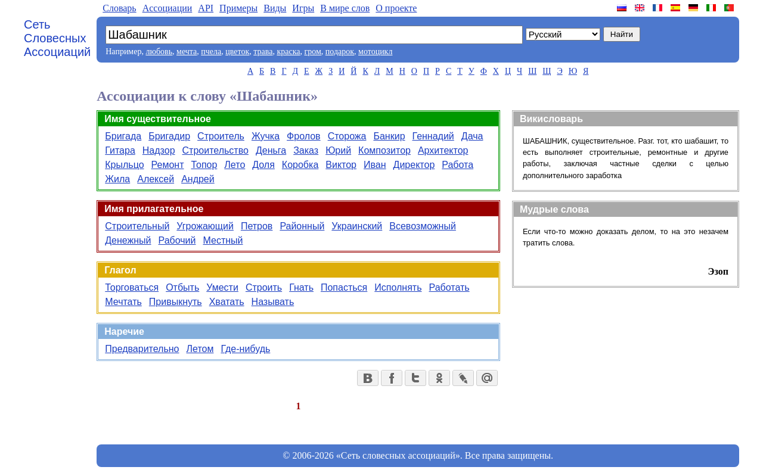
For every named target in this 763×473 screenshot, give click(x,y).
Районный (302, 226)
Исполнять (397, 287)
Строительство (215, 150)
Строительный (137, 226)
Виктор (340, 165)
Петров (257, 226)
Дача (472, 136)
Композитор (384, 150)
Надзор (158, 150)
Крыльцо (124, 165)
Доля (263, 165)
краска (288, 51)
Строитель (220, 136)
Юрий (338, 150)
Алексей (155, 179)
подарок (339, 51)
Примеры (238, 8)
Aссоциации (167, 8)
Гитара (120, 150)
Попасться (344, 287)
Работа (457, 165)
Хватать (226, 302)
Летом (200, 349)
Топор (204, 165)
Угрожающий (205, 226)
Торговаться (132, 287)
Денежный (128, 240)
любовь (158, 51)
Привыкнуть (175, 302)
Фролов (304, 136)
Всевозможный (422, 226)
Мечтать (123, 302)
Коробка (300, 165)
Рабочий (177, 240)
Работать (449, 287)
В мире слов (345, 8)
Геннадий (433, 136)
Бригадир (169, 136)
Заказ (305, 150)
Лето (234, 165)
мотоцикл (375, 51)
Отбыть (182, 287)
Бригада (123, 136)
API (205, 8)
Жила (117, 179)
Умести (222, 287)
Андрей (198, 179)
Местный (223, 240)
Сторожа (347, 136)
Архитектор (443, 150)
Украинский (356, 226)
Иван (375, 165)
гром (312, 51)
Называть (273, 302)
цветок (237, 51)
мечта (186, 51)
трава (262, 51)
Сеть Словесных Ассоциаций (57, 38)
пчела (211, 51)
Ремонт (167, 165)
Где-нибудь (245, 349)
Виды (274, 8)
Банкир (389, 136)
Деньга (271, 150)
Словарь (119, 8)
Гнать (301, 287)
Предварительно (142, 349)
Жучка (266, 136)
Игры (303, 8)
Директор (414, 165)
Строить (264, 287)
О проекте (396, 8)
